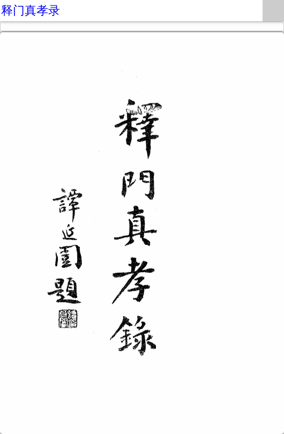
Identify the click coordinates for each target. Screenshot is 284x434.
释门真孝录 (30, 10)
